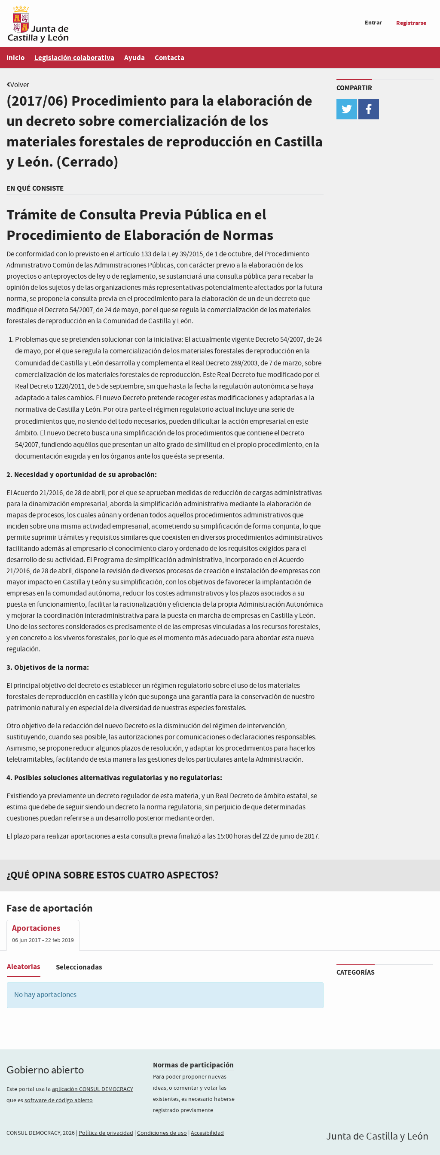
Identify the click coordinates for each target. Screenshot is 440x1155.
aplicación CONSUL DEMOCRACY (92, 1089)
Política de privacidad (106, 1133)
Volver (19, 85)
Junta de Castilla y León (377, 1136)
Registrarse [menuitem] (411, 23)
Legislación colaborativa (74, 58)
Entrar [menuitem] (373, 22)
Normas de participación (193, 1065)
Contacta (169, 58)
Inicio (15, 58)
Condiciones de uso (162, 1133)
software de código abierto (58, 1100)
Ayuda (134, 58)
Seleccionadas (79, 967)
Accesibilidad (207, 1133)
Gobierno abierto (45, 1070)
